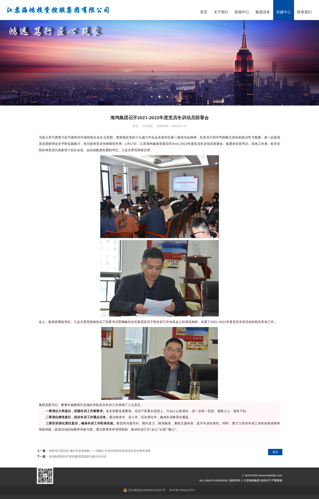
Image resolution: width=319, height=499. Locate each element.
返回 (275, 452)
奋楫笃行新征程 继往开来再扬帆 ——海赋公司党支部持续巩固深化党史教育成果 (100, 451)
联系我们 (304, 11)
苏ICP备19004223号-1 (182, 490)
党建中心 (283, 11)
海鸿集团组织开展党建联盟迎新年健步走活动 (77, 456)
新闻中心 (241, 11)
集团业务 (262, 11)
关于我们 (221, 11)
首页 (203, 11)
